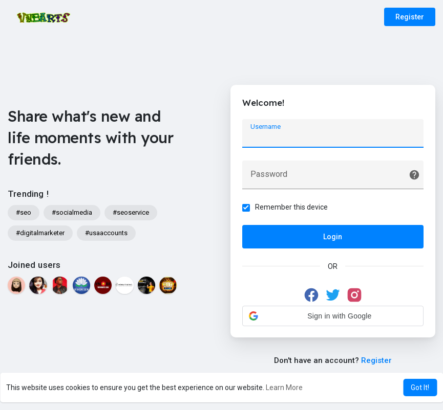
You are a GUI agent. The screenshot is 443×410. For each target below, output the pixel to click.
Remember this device (292, 208)
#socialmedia (72, 212)
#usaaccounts (106, 233)
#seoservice (131, 212)
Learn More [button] (284, 387)
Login (332, 238)
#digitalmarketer (40, 233)
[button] (333, 317)
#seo (23, 212)
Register (409, 17)
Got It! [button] (420, 387)
